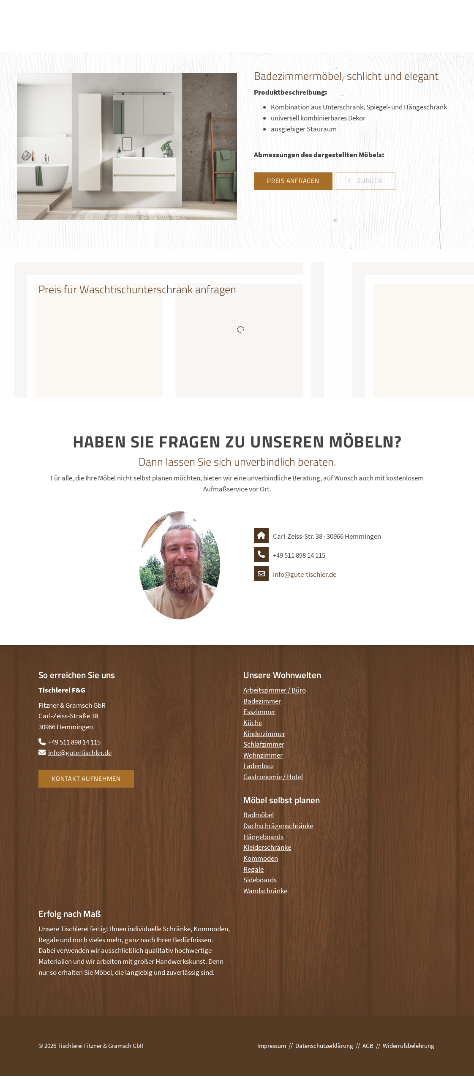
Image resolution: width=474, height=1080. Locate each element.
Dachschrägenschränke (278, 825)
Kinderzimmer (264, 733)
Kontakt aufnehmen (86, 778)
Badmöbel (258, 814)
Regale (253, 869)
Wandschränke (265, 890)
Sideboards (260, 879)
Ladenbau (258, 765)
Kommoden (260, 858)
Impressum (271, 1046)
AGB (367, 1046)
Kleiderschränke (267, 847)
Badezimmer (262, 701)
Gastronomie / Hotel (273, 776)
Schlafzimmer (263, 744)
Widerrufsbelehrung (408, 1046)
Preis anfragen (293, 180)
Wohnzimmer (263, 755)
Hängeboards (263, 836)
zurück (369, 180)
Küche (252, 722)
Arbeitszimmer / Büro (274, 690)
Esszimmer (259, 711)
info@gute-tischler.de (295, 574)
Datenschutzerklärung (324, 1046)
